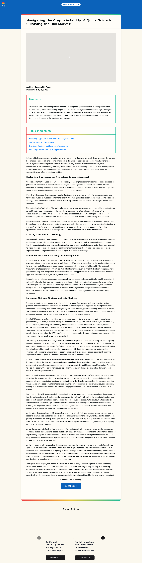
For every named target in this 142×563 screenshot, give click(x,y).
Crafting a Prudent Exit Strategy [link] (41, 142)
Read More (55, 558)
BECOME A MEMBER (71, 4)
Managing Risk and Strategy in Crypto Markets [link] (47, 150)
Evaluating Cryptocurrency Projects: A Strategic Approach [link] (51, 139)
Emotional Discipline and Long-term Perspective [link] (48, 146)
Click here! (71, 486)
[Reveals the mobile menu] (29, 491)
